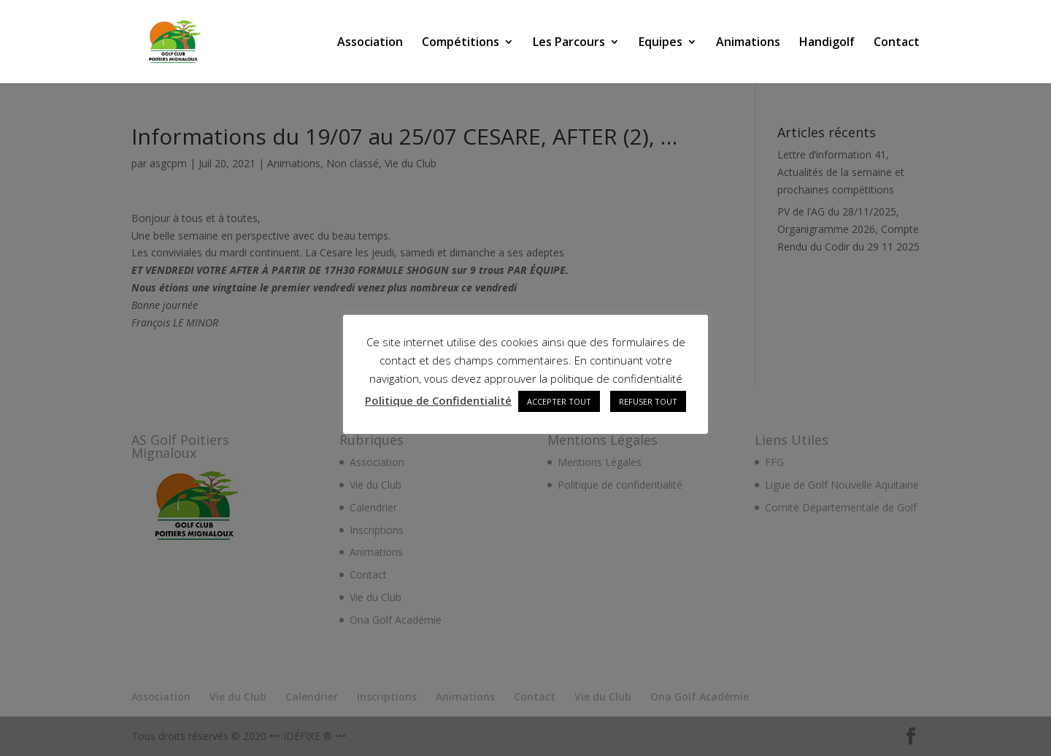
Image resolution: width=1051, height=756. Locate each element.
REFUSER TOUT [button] (648, 401)
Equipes (660, 43)
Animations (748, 43)
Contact (897, 43)
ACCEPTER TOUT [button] (559, 401)
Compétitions (460, 43)
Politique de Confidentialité (438, 400)
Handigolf (827, 43)
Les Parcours (569, 43)
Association (370, 43)
